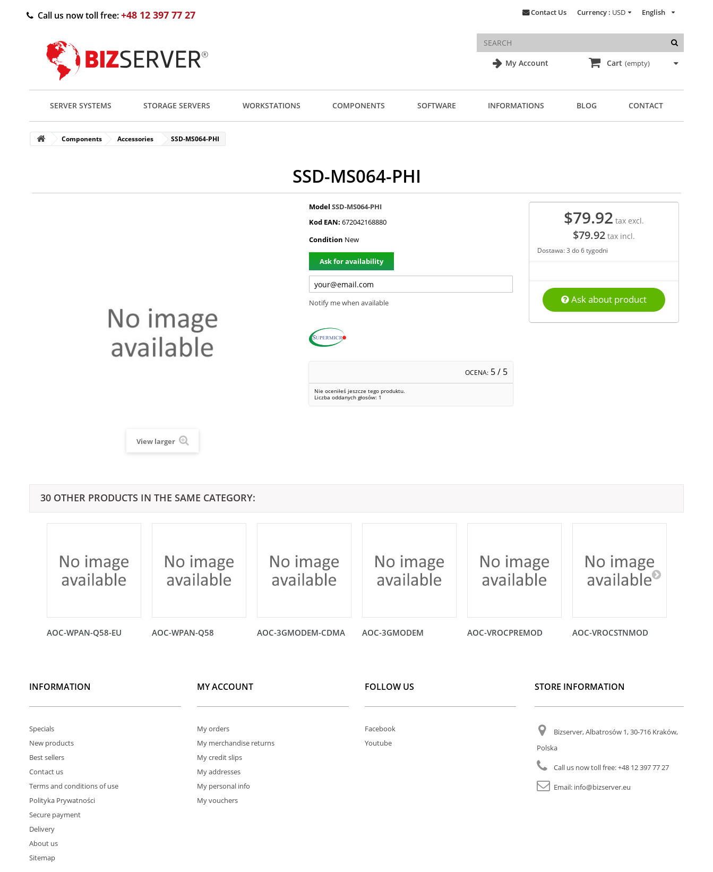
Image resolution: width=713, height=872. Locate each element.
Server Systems (80, 105)
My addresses (218, 771)
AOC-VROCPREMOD (505, 632)
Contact (646, 105)
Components (358, 105)
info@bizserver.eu (602, 787)
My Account (525, 63)
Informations (516, 105)
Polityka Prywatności (62, 800)
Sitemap (42, 857)
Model (319, 206)
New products (51, 743)
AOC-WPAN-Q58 (183, 632)
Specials (41, 728)
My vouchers (217, 800)
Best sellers (46, 757)
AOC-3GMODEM (393, 632)
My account (225, 687)
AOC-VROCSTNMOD (610, 632)
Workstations (271, 105)
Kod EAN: (324, 222)
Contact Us (548, 12)
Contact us (46, 771)
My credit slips (219, 757)
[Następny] (656, 574)
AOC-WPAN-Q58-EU (84, 632)
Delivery (42, 829)
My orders (213, 728)
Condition (326, 239)
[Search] (674, 42)
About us (43, 843)
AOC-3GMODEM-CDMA (301, 632)
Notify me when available (349, 302)
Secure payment (55, 814)
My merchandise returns (235, 743)
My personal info (223, 786)
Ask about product (604, 299)
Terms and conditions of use (73, 786)
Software (436, 105)
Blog (587, 105)
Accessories (135, 138)
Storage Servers (176, 105)
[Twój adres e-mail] (410, 284)
